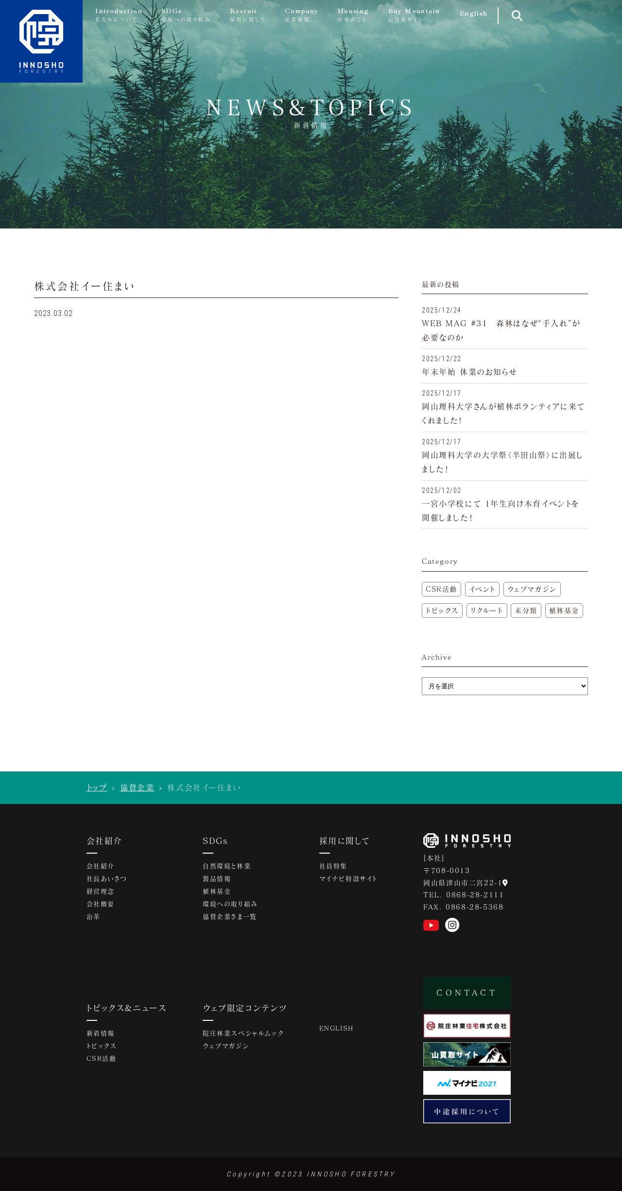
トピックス (442, 610)
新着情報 (100, 1034)
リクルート (486, 610)
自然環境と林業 (227, 867)
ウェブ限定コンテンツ (245, 1008)
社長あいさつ (107, 879)
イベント (482, 589)
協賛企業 (137, 787)
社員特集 (333, 867)
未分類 (526, 610)
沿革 (93, 917)
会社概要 (100, 905)
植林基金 (564, 610)
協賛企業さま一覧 (230, 917)
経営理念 (100, 892)
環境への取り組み (230, 905)
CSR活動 (441, 589)
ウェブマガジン (532, 589)
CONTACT (467, 992)
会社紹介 (104, 840)
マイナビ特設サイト (348, 879)
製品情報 (217, 879)
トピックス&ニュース (127, 1008)
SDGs (215, 840)
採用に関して (344, 840)
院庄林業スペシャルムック (243, 1034)
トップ (96, 787)
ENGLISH (336, 1029)
